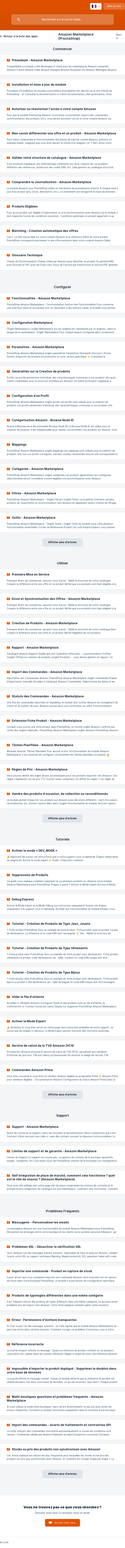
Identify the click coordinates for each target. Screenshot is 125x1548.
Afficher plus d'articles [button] (62, 542)
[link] (62, 65)
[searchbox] (62, 19)
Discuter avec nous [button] (65, 1522)
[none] (96, 6)
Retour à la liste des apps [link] (21, 36)
